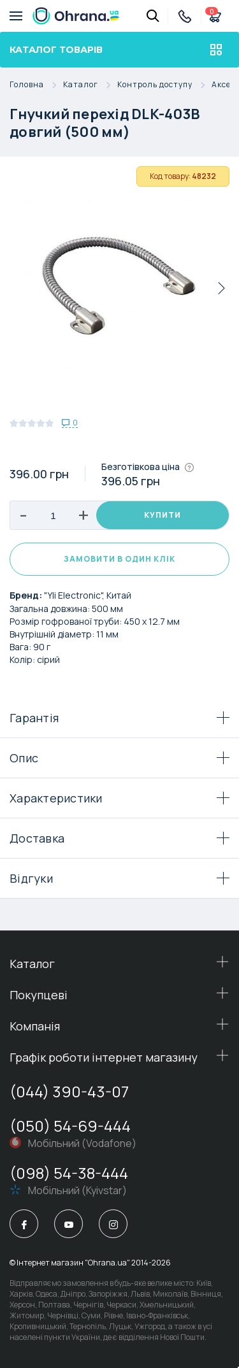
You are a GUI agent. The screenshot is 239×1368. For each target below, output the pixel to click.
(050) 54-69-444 (70, 1125)
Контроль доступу (164, 85)
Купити (162, 514)
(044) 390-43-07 (69, 1091)
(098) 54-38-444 (69, 1172)
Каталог (90, 85)
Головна (36, 85)
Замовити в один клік (119, 558)
